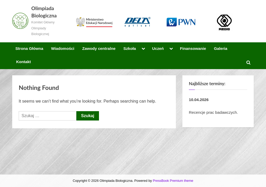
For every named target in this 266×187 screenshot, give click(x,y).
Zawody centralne (98, 48)
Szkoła (129, 48)
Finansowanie (193, 48)
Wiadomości (62, 48)
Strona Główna (29, 48)
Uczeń (158, 48)
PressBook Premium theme (173, 181)
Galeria (221, 48)
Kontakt (23, 61)
